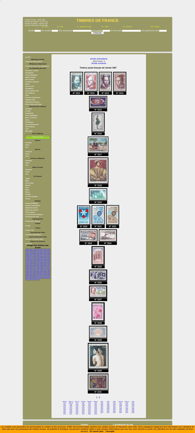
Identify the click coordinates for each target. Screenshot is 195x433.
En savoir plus (96, 431)
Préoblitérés (29, 88)
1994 (30, 273)
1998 (45, 273)
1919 (37, 257)
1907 (30, 255)
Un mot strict (116, 31)
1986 (27, 272)
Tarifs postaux (30, 212)
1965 (27, 267)
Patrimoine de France (32, 102)
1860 (45, 249)
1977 (45, 269)
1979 (27, 270)
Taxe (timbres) (30, 93)
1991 (45, 272)
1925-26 (71, 403)
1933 (37, 260)
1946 (34, 263)
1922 (48, 257)
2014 (27, 278)
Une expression (66, 31)
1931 (30, 260)
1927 (41, 258)
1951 (27, 264)
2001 (30, 275)
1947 (37, 263)
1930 (27, 260)
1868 (30, 251)
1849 (27, 249)
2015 (30, 278)
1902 (45, 254)
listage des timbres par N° (33, 61)
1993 (27, 273)
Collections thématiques (33, 234)
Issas (27, 187)
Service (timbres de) (32, 91)
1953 (34, 264)
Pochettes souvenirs (32, 82)
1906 (27, 255)
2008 (30, 276)
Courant (28, 111)
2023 (34, 279)
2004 (41, 275)
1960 (34, 266)
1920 (41, 257)
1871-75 (77, 401)
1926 (37, 258)
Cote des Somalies (31, 196)
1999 (48, 273)
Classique (28, 108)
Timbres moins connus (37, 136)
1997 (41, 273)
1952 (30, 264)
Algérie (27, 178)
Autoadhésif (29, 73)
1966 (30, 267)
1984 (45, 270)
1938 (30, 261)
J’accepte (109, 431)
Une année (97, 31)
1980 (30, 270)
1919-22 (127, 401)
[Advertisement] (97, 9)
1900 (37, 254)
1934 (41, 260)
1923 (27, 258)
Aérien (27, 84)
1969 (41, 267)
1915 (48, 255)
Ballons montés (30, 77)
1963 (45, 266)
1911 (41, 255)
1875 (45, 251)
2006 (48, 275)
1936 (48, 260)
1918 (34, 257)
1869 (34, 251)
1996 (37, 273)
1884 (41, 252)
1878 (30, 252)
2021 (27, 279)
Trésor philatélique (31, 75)
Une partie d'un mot (150, 31)
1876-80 (83, 401)
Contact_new (29, 230)
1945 (30, 263)
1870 (37, 251)
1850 (30, 249)
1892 (48, 252)
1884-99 (89, 401)
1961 (37, 266)
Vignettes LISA (30, 99)
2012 (45, 276)
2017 (37, 278)
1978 (48, 269)
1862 (48, 249)
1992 (48, 272)
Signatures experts (31, 207)
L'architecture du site (123, 425)
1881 (37, 252)
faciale (31, 31)
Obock (27, 192)
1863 (27, 251)
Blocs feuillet (29, 79)
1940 (37, 261)
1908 (34, 255)
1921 (45, 257)
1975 (37, 269)
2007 (27, 276)
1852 (34, 249)
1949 (45, 263)
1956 (45, 264)
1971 (48, 267)
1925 (34, 258)
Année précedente (98, 59)
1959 (30, 266)
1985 (48, 270)
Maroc (27, 190)
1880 (34, 252)
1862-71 (71, 401)
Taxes (27, 156)
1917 (30, 257)
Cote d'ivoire (29, 183)
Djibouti (27, 185)
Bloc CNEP (28, 131)
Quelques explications (32, 205)
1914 (45, 255)
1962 (41, 266)
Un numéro (46, 31)
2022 (30, 279)
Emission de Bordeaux (32, 97)
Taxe (26, 147)
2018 (41, 278)
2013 (48, 276)
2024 (37, 279)
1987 (30, 272)
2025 (89, 414)
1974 (34, 269)
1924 (30, 258)
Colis (27, 95)
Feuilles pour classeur (32, 221)
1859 (41, 249)
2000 (27, 275)
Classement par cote (32, 216)
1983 (41, 270)
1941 (41, 261)
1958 (27, 266)
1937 (27, 261)
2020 (48, 278)
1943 (48, 261)
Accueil (27, 57)
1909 (37, 255)
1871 (41, 251)
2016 (34, 278)
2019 (45, 278)
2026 (95, 414)
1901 (41, 254)
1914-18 (120, 401)
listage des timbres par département (37, 66)
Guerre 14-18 (29, 86)
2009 (34, 276)
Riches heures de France (33, 104)
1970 (45, 267)
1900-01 (96, 401)
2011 (41, 276)
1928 (45, 258)
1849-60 (64, 401)
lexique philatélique (31, 203)
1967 (34, 267)
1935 (45, 260)
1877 (27, 252)
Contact (27, 225)
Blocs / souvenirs (31, 117)
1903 (48, 254)
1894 (30, 254)
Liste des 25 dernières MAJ (34, 239)
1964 (48, 266)
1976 (41, 269)
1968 (37, 267)
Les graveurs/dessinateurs (34, 214)
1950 (48, 263)
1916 (27, 257)
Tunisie (27, 198)
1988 (34, 272)
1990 (41, 272)
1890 (45, 252)
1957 (48, 264)
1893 (27, 254)
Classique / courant (31, 70)
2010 (37, 276)
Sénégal (28, 194)
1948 (41, 263)
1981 (34, 270)
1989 (37, 272)
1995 (34, 273)
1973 (30, 269)
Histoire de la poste (31, 210)
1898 (34, 254)
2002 (34, 275)
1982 (37, 270)
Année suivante (98, 63)
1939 (34, 261)
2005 (45, 275)
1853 (37, 249)
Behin (27, 181)
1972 (27, 269)
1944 (27, 263)
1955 (41, 264)
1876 (48, 251)
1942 (45, 261)
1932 (34, 260)
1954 (37, 264)
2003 (37, 275)
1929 (48, 258)
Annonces (28, 243)
